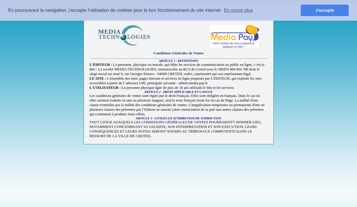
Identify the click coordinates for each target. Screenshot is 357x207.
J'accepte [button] (324, 10)
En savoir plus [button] (238, 10)
